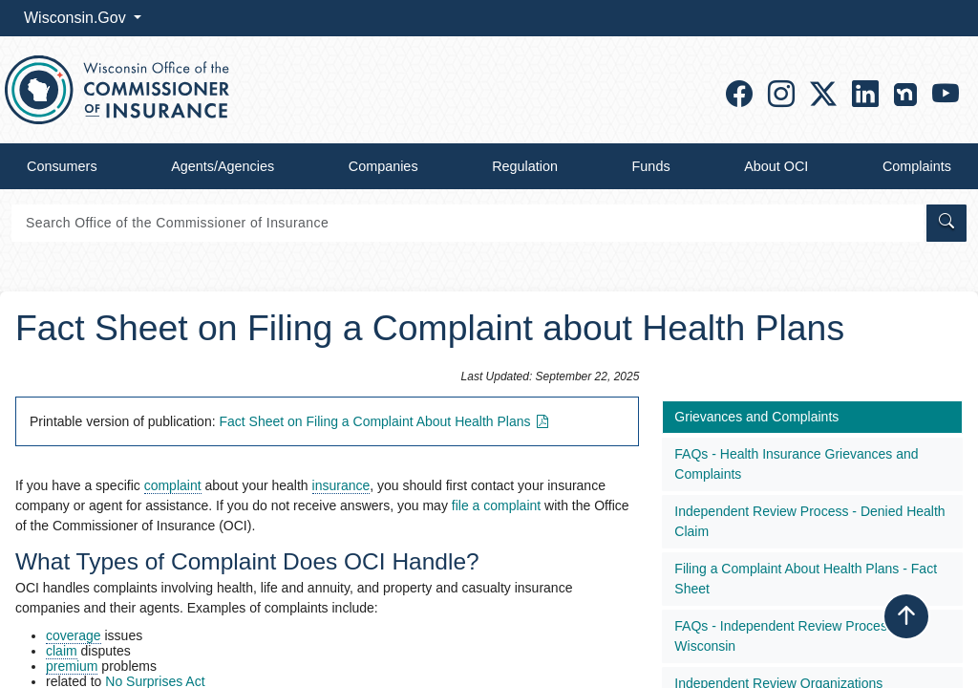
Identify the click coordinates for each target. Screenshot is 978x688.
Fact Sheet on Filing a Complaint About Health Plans (385, 421)
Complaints (916, 166)
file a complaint (496, 505)
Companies (383, 166)
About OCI (776, 166)
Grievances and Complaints (756, 416)
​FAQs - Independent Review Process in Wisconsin (790, 636)
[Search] (467, 223)
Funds (651, 166)
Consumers (62, 166)
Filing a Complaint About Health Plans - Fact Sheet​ (805, 578)
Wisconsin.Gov (77, 18)
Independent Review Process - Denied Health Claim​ (809, 521)
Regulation (525, 166)
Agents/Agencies (222, 166)
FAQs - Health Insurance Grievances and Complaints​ (796, 464)
